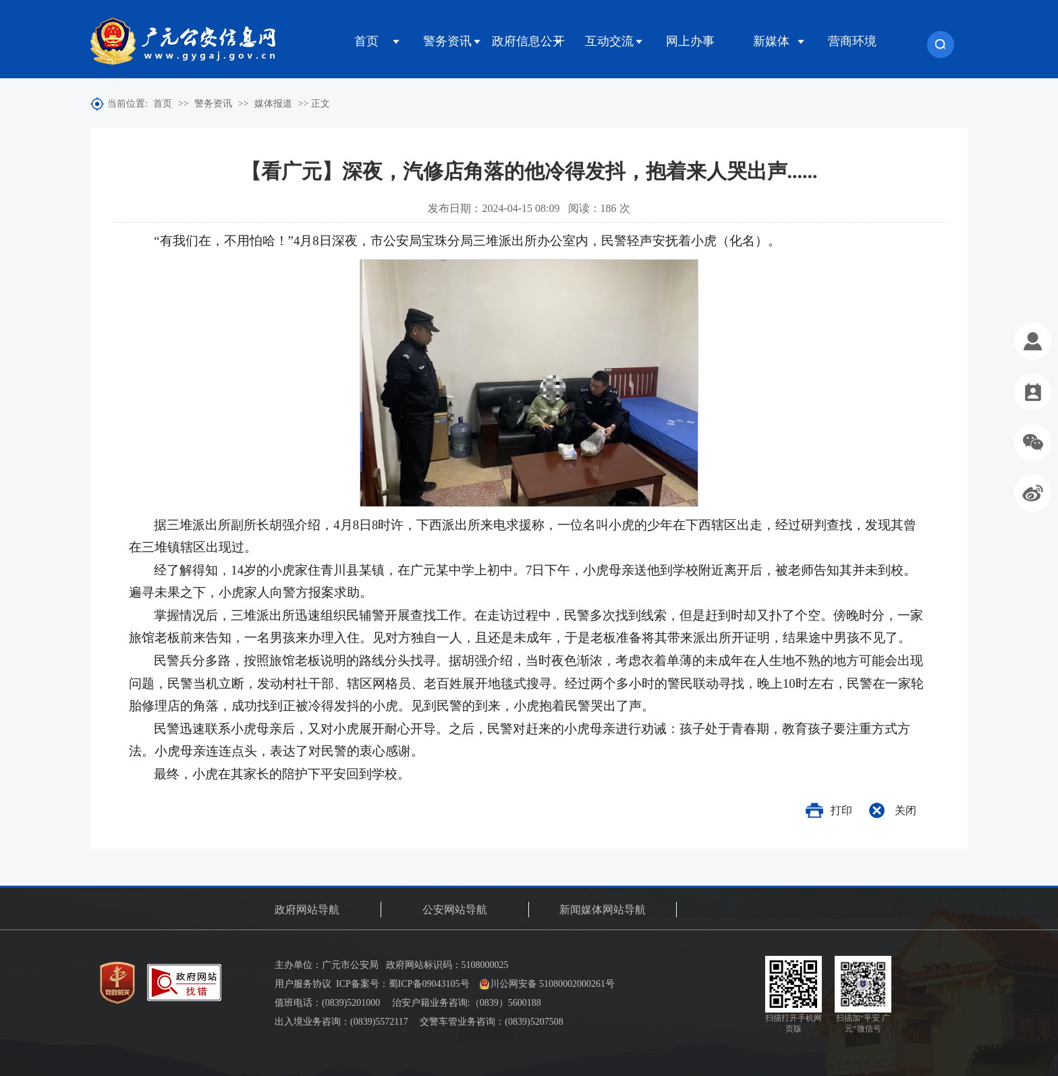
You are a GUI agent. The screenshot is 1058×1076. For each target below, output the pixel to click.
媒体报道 (273, 104)
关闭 (905, 810)
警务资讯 (447, 41)
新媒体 (771, 41)
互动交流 (609, 41)
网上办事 (690, 41)
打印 (841, 810)
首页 (366, 41)
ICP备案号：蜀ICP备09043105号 (403, 984)
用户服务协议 (303, 984)
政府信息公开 (528, 41)
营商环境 (852, 41)
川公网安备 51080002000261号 (547, 984)
